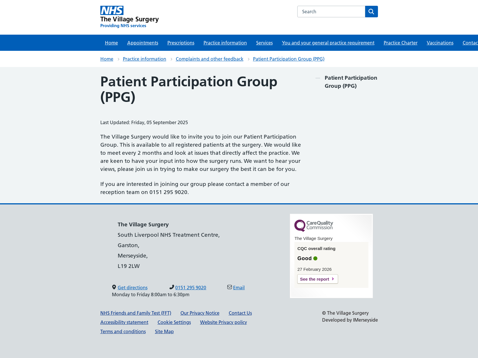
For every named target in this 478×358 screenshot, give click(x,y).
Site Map (164, 331)
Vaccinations (440, 43)
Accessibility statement (124, 322)
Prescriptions (180, 43)
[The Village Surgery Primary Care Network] (129, 17)
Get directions (132, 287)
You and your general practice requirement (328, 43)
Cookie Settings (174, 322)
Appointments (142, 43)
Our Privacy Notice (199, 313)
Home (111, 43)
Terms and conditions (123, 331)
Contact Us (240, 313)
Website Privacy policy (223, 322)
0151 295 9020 (190, 287)
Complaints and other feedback (209, 59)
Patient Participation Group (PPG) (288, 59)
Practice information (225, 43)
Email (239, 287)
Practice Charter (401, 43)
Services (264, 43)
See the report (314, 279)
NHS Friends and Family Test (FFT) (135, 313)
